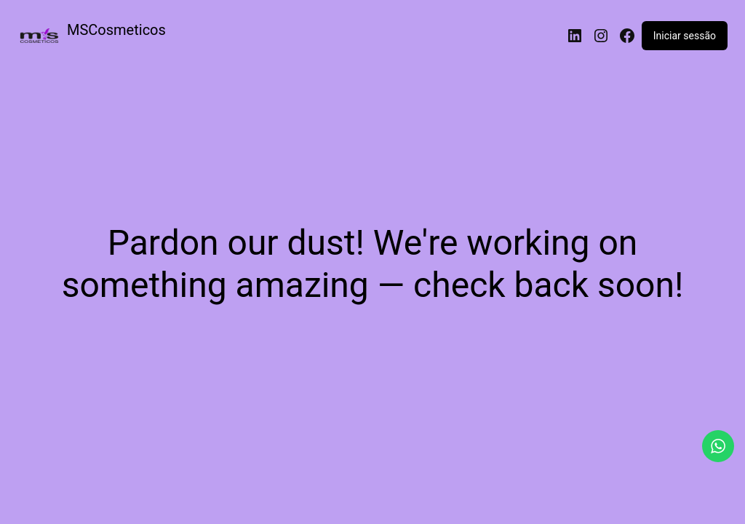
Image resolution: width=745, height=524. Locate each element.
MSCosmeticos (116, 30)
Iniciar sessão (684, 35)
